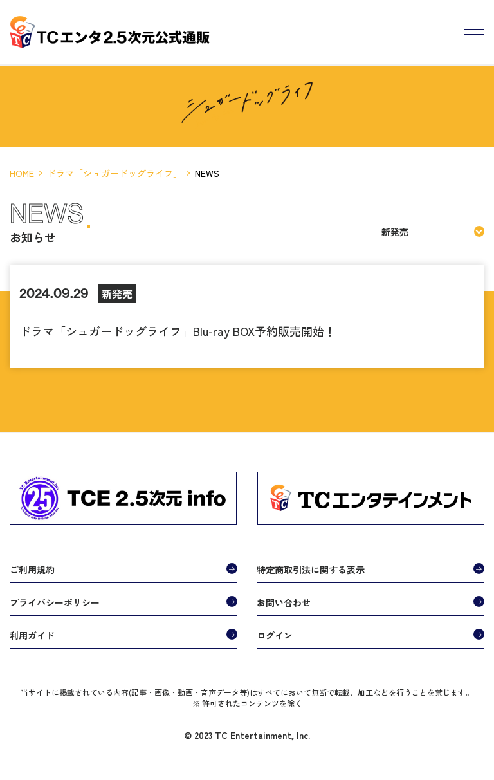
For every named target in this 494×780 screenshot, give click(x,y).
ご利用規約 (32, 569)
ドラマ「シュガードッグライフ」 (114, 173)
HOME (22, 173)
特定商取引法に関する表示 (311, 569)
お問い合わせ (284, 602)
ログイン (275, 635)
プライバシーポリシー (55, 602)
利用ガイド (32, 635)
